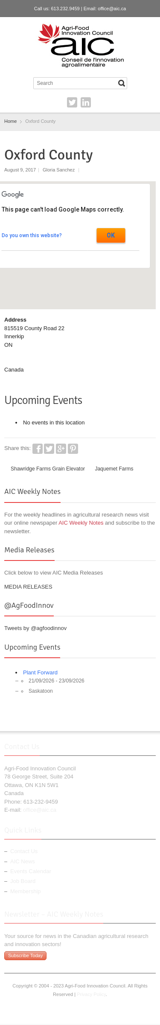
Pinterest (73, 449)
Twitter (72, 102)
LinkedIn (86, 102)
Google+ (61, 449)
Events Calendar (30, 871)
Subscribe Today (25, 955)
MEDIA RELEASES (28, 587)
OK (111, 235)
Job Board (22, 881)
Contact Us (24, 851)
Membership (25, 891)
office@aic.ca (112, 8)
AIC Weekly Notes (80, 523)
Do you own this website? (32, 235)
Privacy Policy (91, 994)
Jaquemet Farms (114, 469)
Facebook (37, 449)
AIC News (22, 861)
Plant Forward (40, 672)
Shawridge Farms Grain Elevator (48, 469)
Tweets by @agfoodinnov (35, 628)
